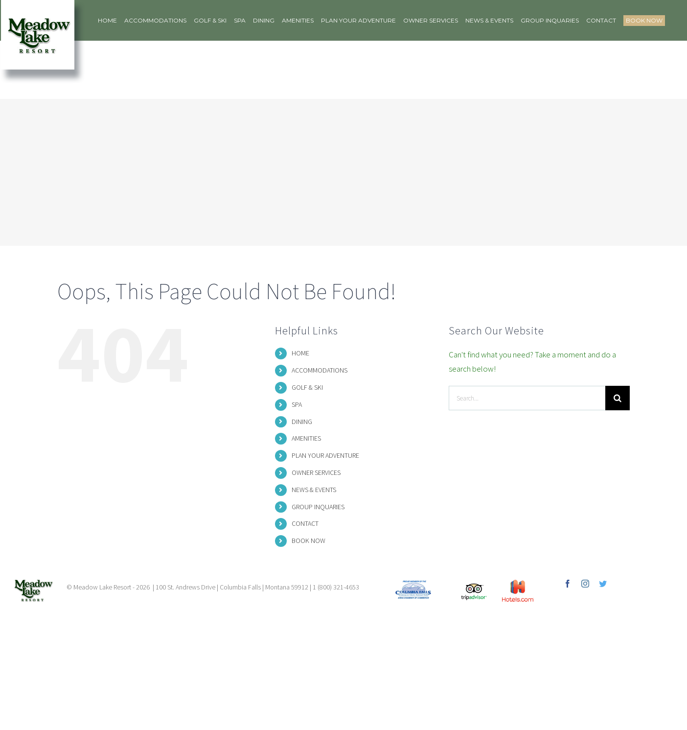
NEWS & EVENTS (314, 489)
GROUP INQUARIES (318, 506)
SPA (297, 404)
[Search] (617, 398)
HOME (300, 353)
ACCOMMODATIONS (319, 370)
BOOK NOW (308, 540)
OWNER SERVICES (316, 472)
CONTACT (305, 523)
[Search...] (527, 398)
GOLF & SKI (307, 387)
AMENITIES (306, 438)
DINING (302, 421)
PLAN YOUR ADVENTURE (325, 455)
